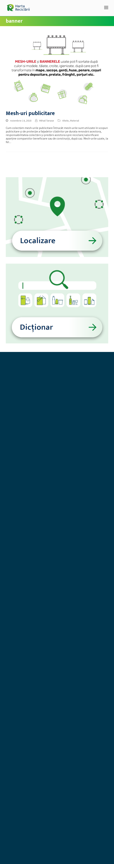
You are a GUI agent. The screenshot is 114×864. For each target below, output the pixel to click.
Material (74, 121)
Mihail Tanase (46, 121)
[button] (106, 8)
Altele (65, 121)
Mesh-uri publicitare (30, 113)
